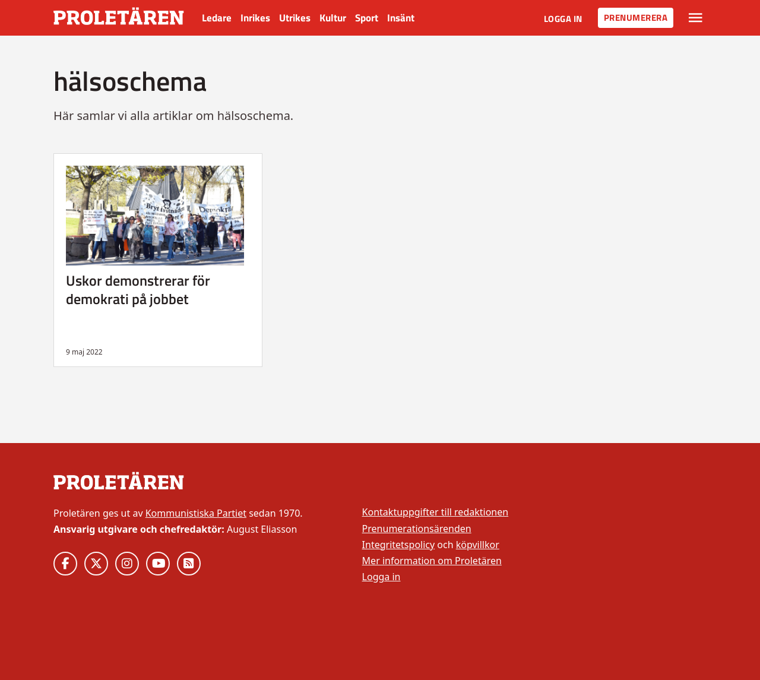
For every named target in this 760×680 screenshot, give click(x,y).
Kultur (332, 18)
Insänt (400, 18)
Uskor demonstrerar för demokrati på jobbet (138, 289)
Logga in (563, 19)
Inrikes (255, 18)
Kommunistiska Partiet (195, 513)
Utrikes (295, 18)
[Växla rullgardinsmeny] (695, 18)
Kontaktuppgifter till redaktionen (435, 511)
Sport (366, 18)
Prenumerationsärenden (416, 528)
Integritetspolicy (398, 544)
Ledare (217, 18)
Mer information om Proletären (432, 560)
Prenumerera (636, 17)
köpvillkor (477, 544)
